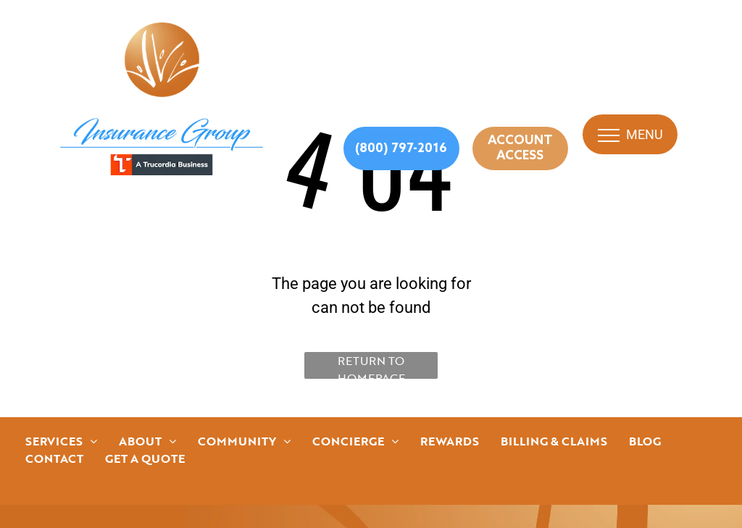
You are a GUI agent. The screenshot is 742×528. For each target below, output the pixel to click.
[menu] (609, 135)
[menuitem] (61, 441)
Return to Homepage (371, 365)
